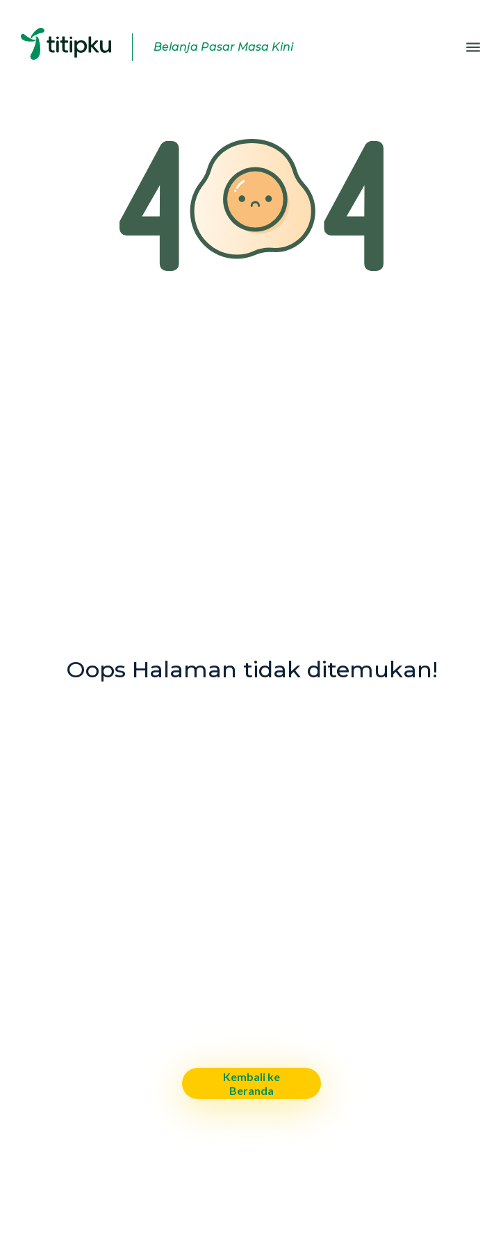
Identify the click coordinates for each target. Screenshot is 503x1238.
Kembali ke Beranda (251, 1083)
